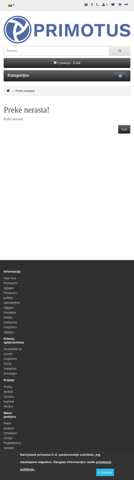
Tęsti (124, 129)
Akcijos (8, 406)
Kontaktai (10, 312)
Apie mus (10, 278)
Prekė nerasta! (24, 91)
